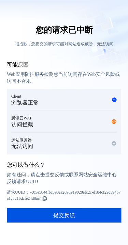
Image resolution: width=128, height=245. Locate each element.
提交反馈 (64, 215)
